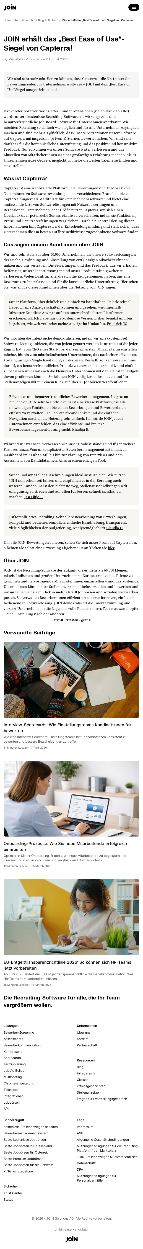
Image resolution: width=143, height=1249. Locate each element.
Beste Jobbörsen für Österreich (27, 1152)
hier (111, 547)
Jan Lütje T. (33, 496)
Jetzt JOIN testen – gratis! (71, 620)
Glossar (82, 1080)
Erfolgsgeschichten (91, 1086)
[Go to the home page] (10, 7)
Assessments (13, 1039)
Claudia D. (114, 527)
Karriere (82, 1039)
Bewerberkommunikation (22, 1045)
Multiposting (13, 1077)
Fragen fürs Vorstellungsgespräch (102, 1099)
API (6, 1108)
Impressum (85, 1127)
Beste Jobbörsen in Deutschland (28, 1146)
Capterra (11, 188)
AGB (80, 1133)
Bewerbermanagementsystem (26, 1133)
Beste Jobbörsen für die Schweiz (28, 1165)
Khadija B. (80, 429)
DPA (80, 1169)
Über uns (83, 1032)
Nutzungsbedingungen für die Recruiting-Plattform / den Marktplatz (108, 1148)
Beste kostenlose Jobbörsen (25, 1139)
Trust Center (13, 1193)
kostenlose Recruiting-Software (52, 116)
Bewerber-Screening (19, 1032)
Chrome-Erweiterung (19, 1083)
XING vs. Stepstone (18, 1171)
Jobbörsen (12, 1102)
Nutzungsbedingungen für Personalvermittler (96, 1178)
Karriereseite (13, 1051)
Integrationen (13, 1096)
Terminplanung (15, 1064)
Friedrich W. (117, 323)
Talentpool (11, 1090)
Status (8, 1199)
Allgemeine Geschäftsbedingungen (103, 1139)
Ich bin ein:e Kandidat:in (71, 1229)
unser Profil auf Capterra (110, 542)
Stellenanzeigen (89, 1092)
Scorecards (12, 1058)
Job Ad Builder (15, 1070)
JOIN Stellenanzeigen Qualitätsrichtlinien (107, 1157)
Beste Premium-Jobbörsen (23, 1159)
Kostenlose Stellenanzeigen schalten (31, 1127)
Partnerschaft (87, 1045)
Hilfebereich (86, 1073)
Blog (80, 1067)
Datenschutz (86, 1163)
